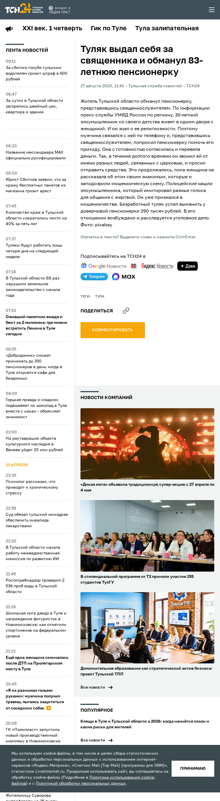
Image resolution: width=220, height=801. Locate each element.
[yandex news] (151, 266)
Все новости (92, 687)
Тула (99, 296)
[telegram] (94, 276)
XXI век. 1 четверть (52, 28)
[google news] (103, 266)
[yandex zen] (187, 266)
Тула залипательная (167, 28)
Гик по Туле (109, 28)
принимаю (193, 769)
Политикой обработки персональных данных (81, 784)
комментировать (112, 330)
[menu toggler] (212, 9)
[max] (123, 276)
